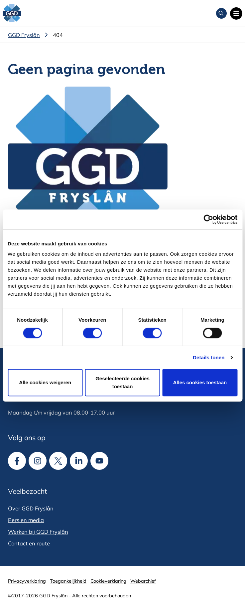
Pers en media (26, 519)
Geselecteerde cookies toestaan (122, 382)
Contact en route (29, 543)
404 (58, 34)
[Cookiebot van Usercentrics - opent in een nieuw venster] (208, 219)
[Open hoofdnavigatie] (236, 13)
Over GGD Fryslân (31, 508)
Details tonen (208, 357)
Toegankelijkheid (68, 581)
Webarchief (143, 581)
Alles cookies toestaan (200, 382)
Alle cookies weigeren (45, 382)
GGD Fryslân (24, 34)
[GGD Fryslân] (12, 13)
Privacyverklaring (27, 581)
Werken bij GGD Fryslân (38, 531)
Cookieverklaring (108, 581)
